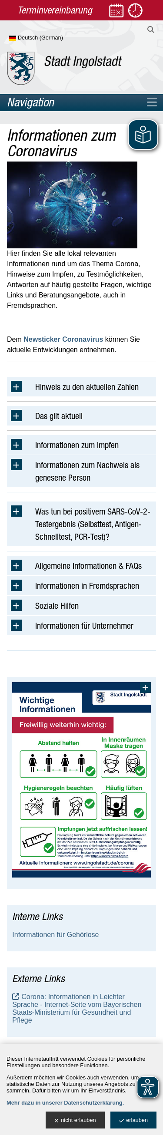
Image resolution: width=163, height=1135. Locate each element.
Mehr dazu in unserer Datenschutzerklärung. (65, 1102)
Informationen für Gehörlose (55, 934)
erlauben (133, 1120)
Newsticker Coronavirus (63, 339)
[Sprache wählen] (50, 38)
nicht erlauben (75, 1120)
